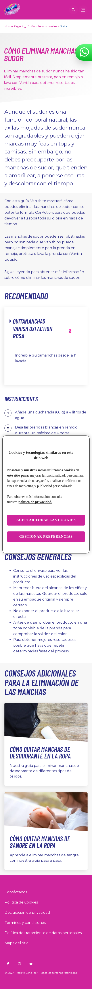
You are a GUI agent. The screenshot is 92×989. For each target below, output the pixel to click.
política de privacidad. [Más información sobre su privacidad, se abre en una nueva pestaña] (35, 502)
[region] (46, 494)
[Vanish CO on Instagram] (19, 963)
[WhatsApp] (84, 52)
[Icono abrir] (73, 9)
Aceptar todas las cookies (46, 520)
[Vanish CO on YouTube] (30, 963)
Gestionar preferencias (46, 536)
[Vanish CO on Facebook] (8, 963)
